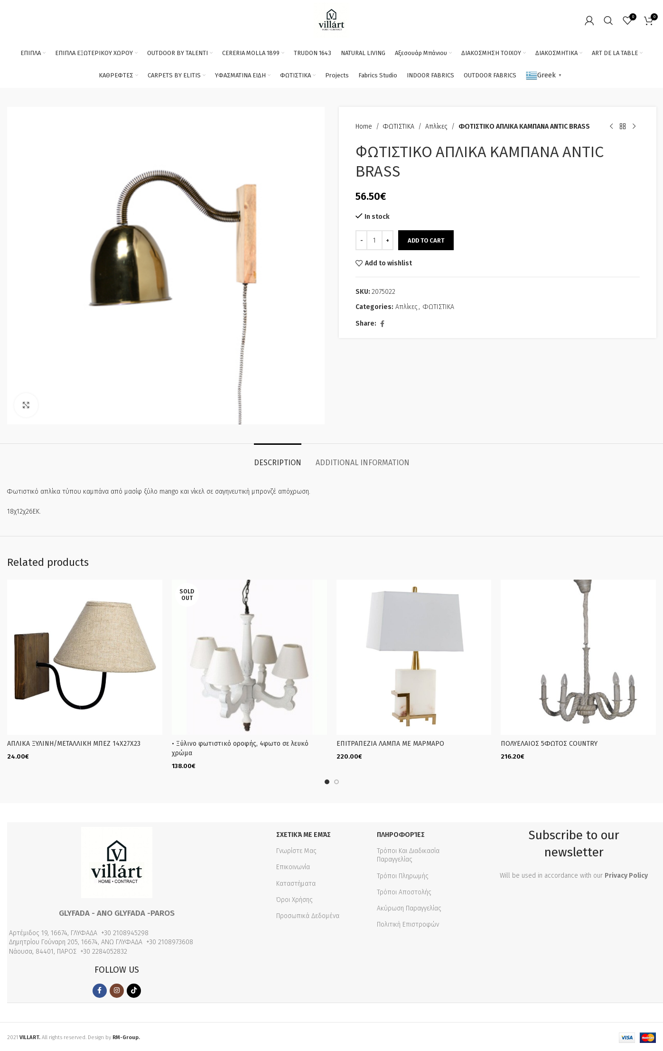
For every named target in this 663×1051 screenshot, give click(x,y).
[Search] (608, 20)
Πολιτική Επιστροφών (408, 924)
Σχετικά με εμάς (303, 834)
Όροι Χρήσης (294, 898)
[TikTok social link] (134, 990)
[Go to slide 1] (327, 781)
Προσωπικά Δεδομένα (307, 915)
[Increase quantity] (387, 240)
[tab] (277, 457)
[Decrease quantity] (361, 240)
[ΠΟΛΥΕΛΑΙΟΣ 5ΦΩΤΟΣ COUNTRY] (578, 657)
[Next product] (633, 126)
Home (363, 126)
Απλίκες (436, 126)
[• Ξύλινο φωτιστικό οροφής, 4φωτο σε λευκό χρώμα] (249, 657)
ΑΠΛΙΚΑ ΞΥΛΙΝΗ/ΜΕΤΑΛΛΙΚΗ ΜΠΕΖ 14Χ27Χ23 (73, 744)
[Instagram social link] (117, 990)
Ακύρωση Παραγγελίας (409, 907)
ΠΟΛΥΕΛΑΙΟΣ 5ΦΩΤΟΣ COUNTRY (549, 744)
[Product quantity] (374, 240)
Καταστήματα (296, 882)
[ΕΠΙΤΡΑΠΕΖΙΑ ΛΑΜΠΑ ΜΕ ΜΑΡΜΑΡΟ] (414, 657)
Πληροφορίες (401, 834)
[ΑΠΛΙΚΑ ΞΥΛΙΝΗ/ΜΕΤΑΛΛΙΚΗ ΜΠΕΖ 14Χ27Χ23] (84, 657)
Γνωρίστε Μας (296, 850)
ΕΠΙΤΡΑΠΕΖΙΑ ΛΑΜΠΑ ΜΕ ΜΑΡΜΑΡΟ (390, 744)
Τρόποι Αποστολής (404, 891)
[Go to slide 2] (336, 781)
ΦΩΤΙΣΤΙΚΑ (398, 126)
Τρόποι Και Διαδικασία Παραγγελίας (408, 854)
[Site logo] (331, 20)
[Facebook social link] (382, 324)
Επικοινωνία (293, 866)
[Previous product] (610, 126)
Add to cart (426, 240)
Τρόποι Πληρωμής (403, 875)
